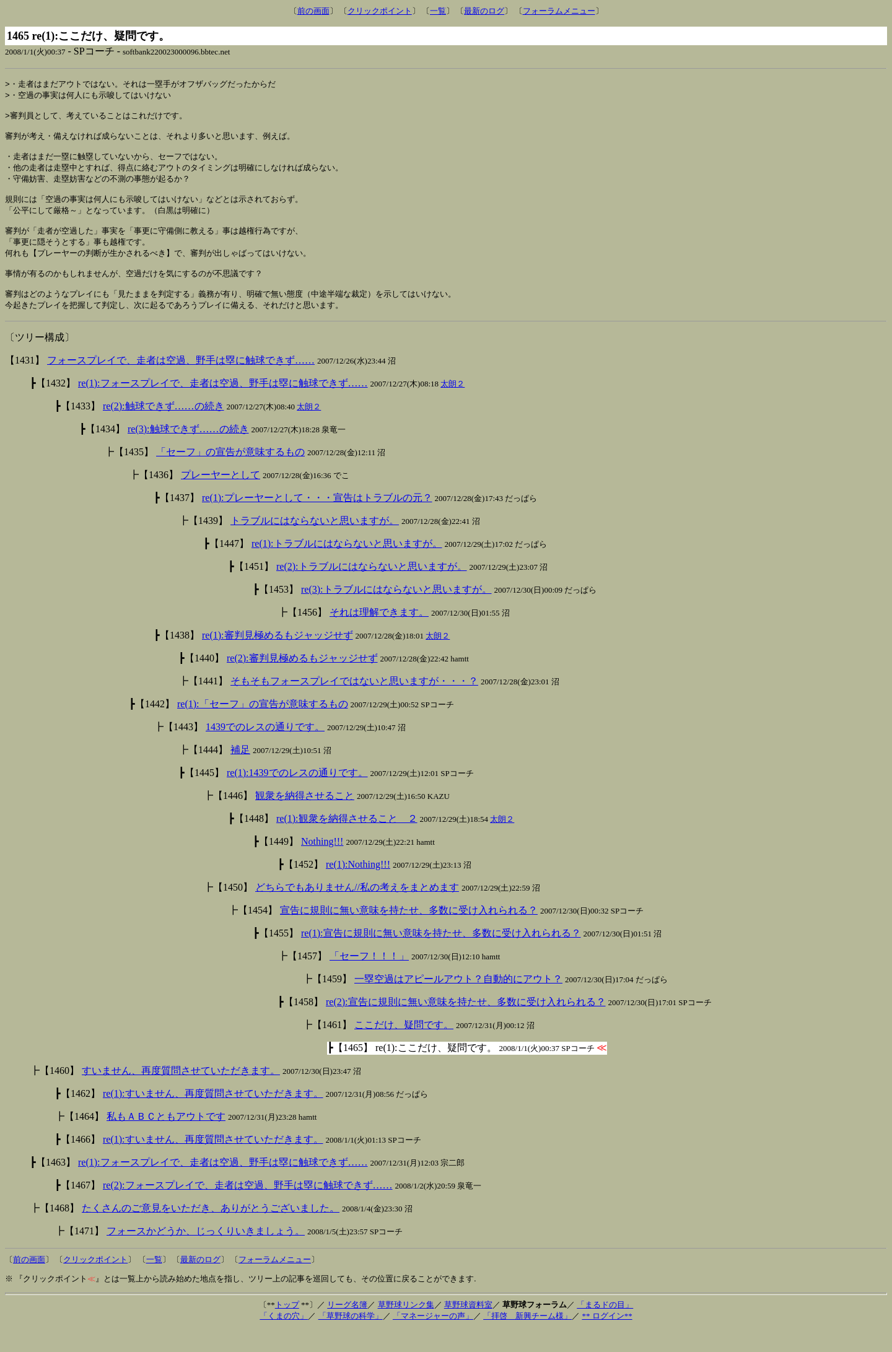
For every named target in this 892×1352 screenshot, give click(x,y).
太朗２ (452, 406)
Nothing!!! (322, 863)
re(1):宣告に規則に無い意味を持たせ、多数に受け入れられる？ (441, 955)
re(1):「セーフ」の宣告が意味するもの (262, 726)
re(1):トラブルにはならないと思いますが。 (346, 565)
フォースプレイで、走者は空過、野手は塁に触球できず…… (181, 382)
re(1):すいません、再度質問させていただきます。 (213, 1115)
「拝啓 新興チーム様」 (527, 1338)
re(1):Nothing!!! (358, 886)
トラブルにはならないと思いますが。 (314, 543)
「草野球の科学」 (350, 1338)
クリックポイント (380, 10)
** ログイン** (607, 1338)
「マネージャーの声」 (433, 1338)
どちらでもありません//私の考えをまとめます (357, 909)
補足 (240, 772)
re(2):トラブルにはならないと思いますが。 (371, 588)
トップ (287, 1327)
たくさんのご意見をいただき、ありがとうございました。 (210, 1230)
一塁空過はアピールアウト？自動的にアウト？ (458, 1001)
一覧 (438, 10)
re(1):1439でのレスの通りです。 (297, 795)
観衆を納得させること (304, 818)
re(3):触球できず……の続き (188, 451)
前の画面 (313, 10)
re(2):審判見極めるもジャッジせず (302, 680)
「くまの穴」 (284, 1338)
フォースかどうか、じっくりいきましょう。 (206, 1253)
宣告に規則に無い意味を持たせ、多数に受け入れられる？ (409, 932)
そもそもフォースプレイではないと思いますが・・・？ (354, 703)
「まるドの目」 (605, 1327)
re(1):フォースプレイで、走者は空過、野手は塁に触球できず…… (223, 405)
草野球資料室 (468, 1327)
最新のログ (484, 10)
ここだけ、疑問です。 (403, 1047)
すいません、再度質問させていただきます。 (181, 1093)
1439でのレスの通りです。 (265, 749)
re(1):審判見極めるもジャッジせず (277, 657)
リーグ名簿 (347, 1327)
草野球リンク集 (406, 1327)
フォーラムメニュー (559, 10)
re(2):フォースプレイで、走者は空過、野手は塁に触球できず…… (248, 1207)
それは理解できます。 (379, 634)
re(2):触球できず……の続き (163, 428)
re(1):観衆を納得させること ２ (347, 840)
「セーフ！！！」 (369, 978)
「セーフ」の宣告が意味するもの (230, 474)
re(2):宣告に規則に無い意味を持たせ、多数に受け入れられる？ (466, 1024)
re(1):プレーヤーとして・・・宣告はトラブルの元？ (317, 520)
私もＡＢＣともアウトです (166, 1138)
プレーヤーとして (220, 497)
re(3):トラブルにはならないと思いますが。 (396, 611)
